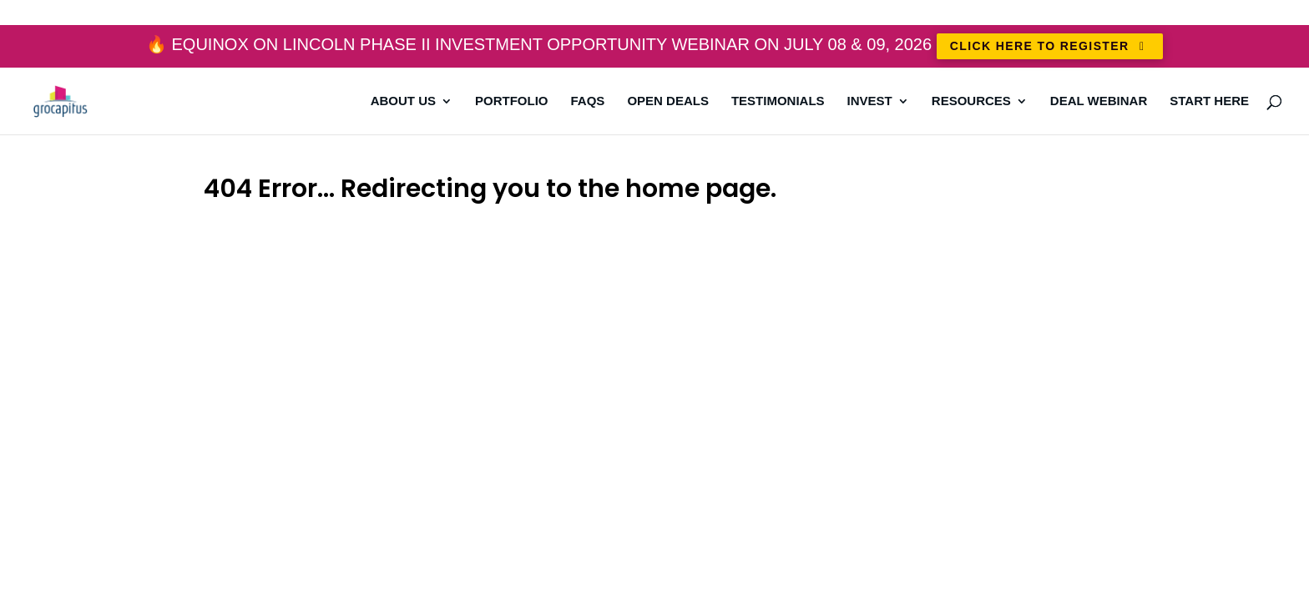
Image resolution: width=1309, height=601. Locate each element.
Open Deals (668, 101)
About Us (403, 101)
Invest (869, 101)
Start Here (1209, 101)
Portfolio (511, 101)
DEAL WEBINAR (1098, 101)
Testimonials (778, 101)
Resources (971, 101)
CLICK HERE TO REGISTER (1050, 46)
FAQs (588, 101)
